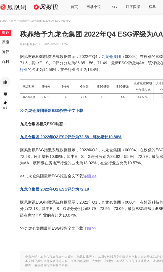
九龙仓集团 (111, 56)
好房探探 (133, 7)
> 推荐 (12, 20)
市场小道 (93, 7)
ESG (113, 7)
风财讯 (3, 20)
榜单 (152, 7)
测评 (5, 52)
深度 (5, 42)
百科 (5, 61)
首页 (74, 7)
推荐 (5, 32)
